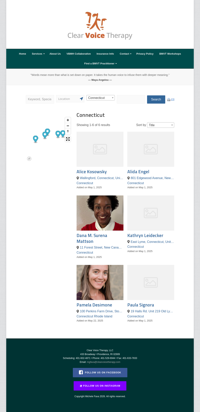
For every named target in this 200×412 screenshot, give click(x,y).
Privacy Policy (145, 53)
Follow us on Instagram (100, 385)
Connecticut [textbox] (96, 97)
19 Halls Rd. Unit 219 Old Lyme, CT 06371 (152, 311)
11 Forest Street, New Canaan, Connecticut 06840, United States (101, 247)
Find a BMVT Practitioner (99, 63)
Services (37, 53)
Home (22, 53)
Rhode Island (103, 316)
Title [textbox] (152, 125)
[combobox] (100, 97)
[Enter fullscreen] (68, 139)
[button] (45, 135)
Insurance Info (105, 53)
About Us (55, 53)
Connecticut (85, 183)
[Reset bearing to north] (68, 131)
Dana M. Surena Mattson (92, 238)
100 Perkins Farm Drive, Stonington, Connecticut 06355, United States (101, 311)
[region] (49, 138)
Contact (124, 53)
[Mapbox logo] (29, 158)
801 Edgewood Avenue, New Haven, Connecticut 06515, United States (152, 178)
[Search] (70, 98)
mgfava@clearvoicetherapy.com (103, 362)
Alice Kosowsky (92, 171)
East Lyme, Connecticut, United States (152, 241)
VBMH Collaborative (79, 53)
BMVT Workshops (170, 53)
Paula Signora (140, 304)
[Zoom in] (68, 120)
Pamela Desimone (94, 304)
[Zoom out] (68, 126)
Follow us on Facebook (100, 372)
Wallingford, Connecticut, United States (101, 178)
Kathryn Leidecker (145, 235)
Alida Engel (138, 171)
